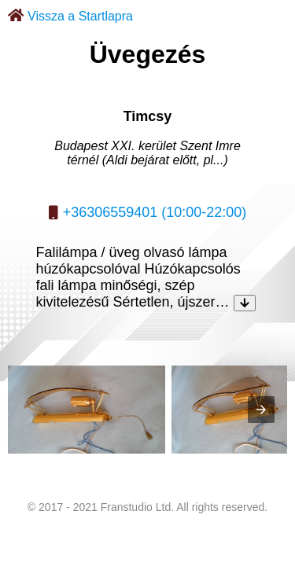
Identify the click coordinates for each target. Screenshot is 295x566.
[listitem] (86, 409)
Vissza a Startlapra (80, 16)
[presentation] (261, 409)
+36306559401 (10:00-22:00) (155, 212)
